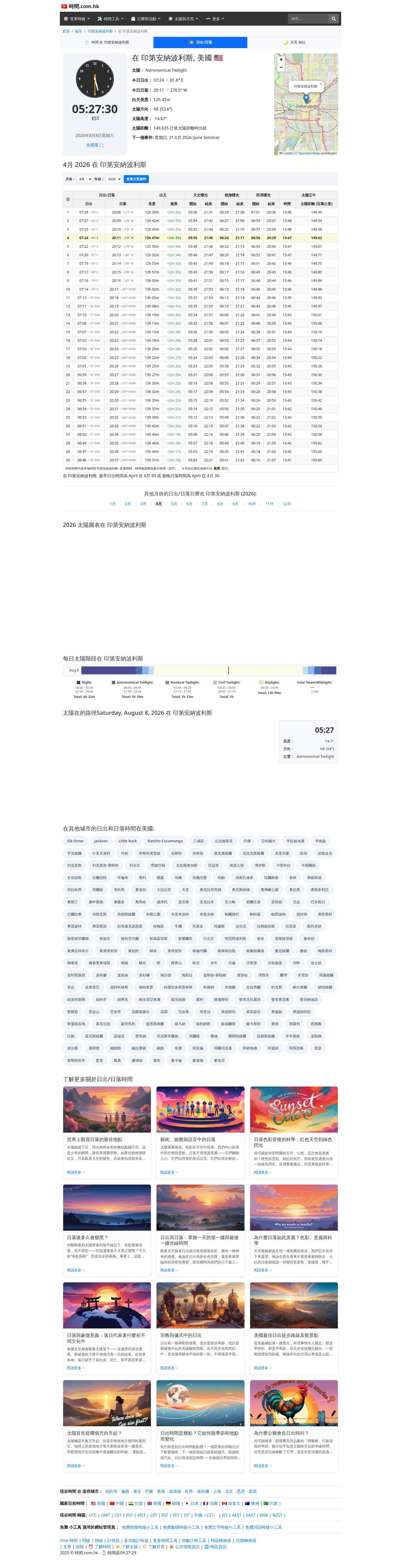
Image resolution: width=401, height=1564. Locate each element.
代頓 (124, 853)
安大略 (230, 901)
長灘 (178, 1048)
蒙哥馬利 (128, 1023)
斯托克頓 (314, 926)
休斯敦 (198, 853)
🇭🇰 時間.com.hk (80, 6)
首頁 (66, 31)
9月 (235, 503)
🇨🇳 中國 (116, 1503)
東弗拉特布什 (78, 950)
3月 (143, 503)
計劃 (70, 1036)
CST (153, 1515)
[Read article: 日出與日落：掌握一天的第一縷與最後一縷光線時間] (200, 1208)
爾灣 (283, 975)
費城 (214, 1036)
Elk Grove (75, 840)
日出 (200, 42)
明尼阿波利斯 (235, 938)
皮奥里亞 (92, 987)
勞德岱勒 (158, 865)
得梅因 (158, 926)
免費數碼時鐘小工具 (181, 1527)
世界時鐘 (74, 18)
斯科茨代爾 (130, 938)
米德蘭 (230, 987)
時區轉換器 (221, 1540)
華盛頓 (276, 1011)
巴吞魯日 (318, 901)
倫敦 (125, 1491)
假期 (80, 1546)
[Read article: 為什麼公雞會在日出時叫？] (294, 1403)
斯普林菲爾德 (78, 938)
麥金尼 (219, 1060)
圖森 (160, 877)
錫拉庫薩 (139, 1048)
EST (95, 118)
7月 (205, 503)
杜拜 (189, 1491)
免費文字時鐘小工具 (222, 1527)
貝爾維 (194, 1036)
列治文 (134, 865)
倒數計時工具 (194, 1540)
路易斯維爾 (266, 1036)
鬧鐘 (86, 1540)
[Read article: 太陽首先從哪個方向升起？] (107, 1403)
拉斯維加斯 (266, 926)
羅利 (199, 999)
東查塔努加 (108, 950)
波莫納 (122, 975)
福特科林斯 (119, 987)
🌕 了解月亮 (153, 1546)
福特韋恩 (146, 987)
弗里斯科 (325, 914)
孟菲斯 (183, 901)
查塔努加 (175, 950)
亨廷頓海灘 (295, 840)
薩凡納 (180, 1023)
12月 (287, 503)
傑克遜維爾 (223, 853)
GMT (105, 1515)
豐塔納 (140, 1036)
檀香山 (176, 962)
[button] (306, 99)
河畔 (296, 962)
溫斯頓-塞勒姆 (214, 975)
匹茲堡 (213, 865)
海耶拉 (187, 975)
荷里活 (205, 1011)
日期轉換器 (246, 1540)
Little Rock (128, 840)
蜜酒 (275, 1023)
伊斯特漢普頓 (149, 853)
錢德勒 (115, 1048)
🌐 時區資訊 (215, 1546)
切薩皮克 (325, 853)
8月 (220, 503)
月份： (70, 179)
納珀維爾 (325, 987)
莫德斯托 (228, 1011)
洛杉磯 (144, 975)
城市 (78, 31)
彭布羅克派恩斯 (129, 926)
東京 (137, 1491)
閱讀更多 (76, 1172)
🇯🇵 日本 (191, 1503)
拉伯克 (241, 926)
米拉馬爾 (253, 987)
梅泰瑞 (72, 962)
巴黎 (149, 1491)
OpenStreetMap (309, 153)
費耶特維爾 (237, 1036)
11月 (269, 503)
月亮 (294, 42)
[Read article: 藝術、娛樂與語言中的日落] (200, 1110)
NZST (278, 1515)
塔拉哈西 (74, 889)
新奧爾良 (185, 938)
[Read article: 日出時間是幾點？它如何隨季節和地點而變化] (200, 1403)
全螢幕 (95, 145)
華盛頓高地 (76, 1023)
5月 (174, 503)
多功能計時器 (136, 1540)
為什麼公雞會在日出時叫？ (281, 1433)
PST (129, 1515)
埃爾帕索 (271, 877)
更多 (213, 18)
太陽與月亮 (181, 18)
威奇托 (162, 901)
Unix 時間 (69, 1540)
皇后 (70, 987)
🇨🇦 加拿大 (231, 1503)
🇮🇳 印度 (135, 1503)
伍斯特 (176, 853)
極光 (142, 962)
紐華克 (122, 999)
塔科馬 (119, 889)
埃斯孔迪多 (244, 877)
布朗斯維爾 (126, 914)
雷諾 (317, 1048)
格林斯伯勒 (227, 950)
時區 (81, 1515)
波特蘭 (101, 975)
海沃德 (165, 975)
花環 (164, 1011)
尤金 (296, 901)
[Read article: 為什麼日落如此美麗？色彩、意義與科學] (294, 1208)
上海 (217, 1491)
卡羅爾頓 (308, 865)
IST (187, 1515)
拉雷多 (291, 926)
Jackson (101, 840)
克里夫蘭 (282, 853)
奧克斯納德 (241, 889)
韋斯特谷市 (76, 1060)
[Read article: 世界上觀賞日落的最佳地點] (107, 1110)
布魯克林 (207, 914)
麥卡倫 (176, 1060)
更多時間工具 (166, 1540)
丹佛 (247, 840)
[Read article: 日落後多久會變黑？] (107, 1208)
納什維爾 (300, 987)
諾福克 (119, 1036)
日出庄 (208, 938)
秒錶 (99, 1540)
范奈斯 (183, 1011)
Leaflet (286, 153)
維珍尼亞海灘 (149, 999)
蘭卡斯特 (253, 1023)
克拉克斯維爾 (253, 853)
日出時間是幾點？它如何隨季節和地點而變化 (199, 1436)
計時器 (113, 1540)
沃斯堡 (251, 962)
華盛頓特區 (302, 1011)
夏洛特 (140, 889)
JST (225, 1515)
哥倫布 (122, 877)
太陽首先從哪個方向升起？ (94, 1433)
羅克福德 (178, 999)
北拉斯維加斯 (186, 865)
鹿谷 (156, 1060)
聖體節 (72, 1011)
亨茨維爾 (74, 853)
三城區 (198, 840)
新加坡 (175, 1491)
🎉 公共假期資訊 (184, 1546)
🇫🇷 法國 (210, 1503)
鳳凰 (117, 1060)
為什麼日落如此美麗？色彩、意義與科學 (293, 1240)
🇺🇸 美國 (98, 1503)
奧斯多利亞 (320, 889)
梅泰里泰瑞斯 (99, 962)
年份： (99, 179)
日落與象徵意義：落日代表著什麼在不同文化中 (106, 1338)
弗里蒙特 (74, 926)
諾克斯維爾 (94, 1036)
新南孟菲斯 (159, 938)
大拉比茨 (164, 889)
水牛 (214, 962)
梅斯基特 (325, 950)
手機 (178, 926)
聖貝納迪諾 (309, 999)
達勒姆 (316, 1036)
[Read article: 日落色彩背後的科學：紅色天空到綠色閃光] (294, 1110)
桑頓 (303, 950)
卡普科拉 (283, 865)
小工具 (75, 1527)
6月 (189, 503)
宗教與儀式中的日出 (181, 1335)
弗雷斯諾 (99, 926)
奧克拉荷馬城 (210, 889)
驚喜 (99, 1060)
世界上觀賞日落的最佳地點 (94, 1139)
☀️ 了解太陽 (126, 1546)
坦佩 (178, 877)
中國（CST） (206, 1515)
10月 (252, 503)
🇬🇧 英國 (154, 1503)
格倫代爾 (200, 950)
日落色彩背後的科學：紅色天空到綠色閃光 (293, 1142)
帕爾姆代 (232, 914)
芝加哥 (115, 1011)
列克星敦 (74, 865)
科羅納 (208, 987)
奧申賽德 (96, 901)
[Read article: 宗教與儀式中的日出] (200, 1305)
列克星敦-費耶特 (105, 865)
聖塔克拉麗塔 (250, 999)
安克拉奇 (207, 901)
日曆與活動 (143, 18)
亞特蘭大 (268, 840)
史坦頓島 (74, 877)
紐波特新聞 (76, 999)
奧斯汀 (72, 901)
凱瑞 (303, 853)
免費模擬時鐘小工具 (140, 1527)
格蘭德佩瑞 (255, 950)
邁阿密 (94, 1048)
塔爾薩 (97, 889)
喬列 (142, 877)
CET (118, 1515)
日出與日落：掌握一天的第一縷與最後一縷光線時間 (199, 1240)
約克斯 (276, 987)
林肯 (153, 950)
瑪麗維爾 (326, 975)
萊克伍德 (103, 1023)
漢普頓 (242, 975)
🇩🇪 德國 (173, 1503)
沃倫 (232, 962)
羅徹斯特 (221, 999)
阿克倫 (198, 1048)
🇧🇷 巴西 (270, 1503)
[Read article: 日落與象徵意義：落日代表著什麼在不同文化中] (107, 1305)
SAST (250, 1515)
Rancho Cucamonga (165, 840)
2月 (128, 503)
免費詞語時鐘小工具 (263, 1527)
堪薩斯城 (314, 877)
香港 (161, 1491)
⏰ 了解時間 (99, 1546)
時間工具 (108, 18)
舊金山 (94, 1011)
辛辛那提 (293, 1036)
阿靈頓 (273, 1048)
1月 (113, 503)
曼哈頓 (309, 938)
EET (176, 1515)
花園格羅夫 (141, 1011)
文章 (67, 1546)
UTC (93, 1515)
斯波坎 (104, 938)
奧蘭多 (119, 901)
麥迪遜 (198, 1060)
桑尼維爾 (282, 950)
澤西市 (263, 975)
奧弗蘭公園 (270, 889)
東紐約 (133, 950)
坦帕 (221, 877)
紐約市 (101, 999)
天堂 (185, 889)
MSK (264, 1515)
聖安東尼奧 (280, 999)
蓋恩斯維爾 (155, 1023)
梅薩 (124, 962)
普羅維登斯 (284, 938)
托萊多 (198, 926)
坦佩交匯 (200, 877)
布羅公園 (153, 914)
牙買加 (303, 975)
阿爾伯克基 (223, 1048)
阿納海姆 (250, 1048)
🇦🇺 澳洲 (252, 1503)
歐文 (196, 962)
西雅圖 (316, 1023)
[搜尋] (308, 19)
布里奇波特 (180, 914)
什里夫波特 (101, 853)
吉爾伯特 (99, 877)
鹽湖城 (137, 1060)
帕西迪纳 (278, 914)
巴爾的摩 (74, 914)
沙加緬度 (275, 962)
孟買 (253, 1491)
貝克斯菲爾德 (167, 1036)
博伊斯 (260, 865)
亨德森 (320, 840)
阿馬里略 (296, 1048)
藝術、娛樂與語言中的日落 (188, 1139)
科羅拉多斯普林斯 (178, 987)
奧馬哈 (140, 901)
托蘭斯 (219, 926)
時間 (106, 42)
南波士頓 (237, 865)
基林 (292, 877)
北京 (229, 1491)
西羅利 (294, 1023)
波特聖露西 (76, 975)
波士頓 (316, 962)
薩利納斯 (203, 1023)
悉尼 (241, 1491)
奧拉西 (294, 889)
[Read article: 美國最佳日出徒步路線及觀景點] (294, 1305)
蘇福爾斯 (228, 1023)
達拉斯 (72, 1048)
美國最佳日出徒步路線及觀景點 (286, 1335)
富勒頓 (276, 901)
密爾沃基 (253, 901)
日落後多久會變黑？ (87, 1237)
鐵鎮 (160, 1048)
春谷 (260, 938)
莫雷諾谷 (253, 1011)
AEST (236, 1515)
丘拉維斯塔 (224, 840)
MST (141, 1515)
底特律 (301, 914)
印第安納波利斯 (100, 31)
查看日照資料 (136, 179)
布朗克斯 (99, 914)
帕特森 (255, 914)
